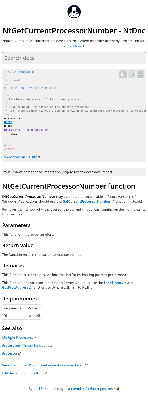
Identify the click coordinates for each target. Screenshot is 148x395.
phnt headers (74, 45)
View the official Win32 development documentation (43, 365)
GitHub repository (99, 388)
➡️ (140, 74)
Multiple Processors (17, 337)
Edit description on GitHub (23, 373)
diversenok (73, 388)
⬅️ (132, 74)
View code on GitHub (20, 157)
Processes (10, 353)
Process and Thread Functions (25, 345)
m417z (38, 388)
